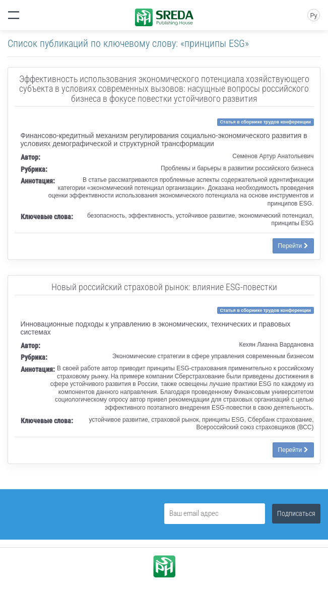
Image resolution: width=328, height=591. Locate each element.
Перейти (293, 245)
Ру (313, 15)
